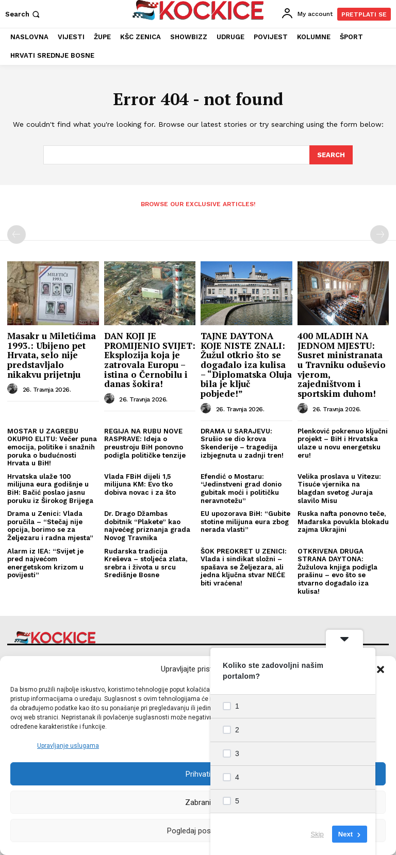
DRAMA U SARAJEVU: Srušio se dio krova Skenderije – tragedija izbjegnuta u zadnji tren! (242, 443)
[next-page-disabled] (379, 234)
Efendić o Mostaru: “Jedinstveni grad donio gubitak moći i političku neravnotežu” (241, 488)
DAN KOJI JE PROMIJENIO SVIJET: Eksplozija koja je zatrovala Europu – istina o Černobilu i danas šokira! (149, 359)
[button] (380, 669)
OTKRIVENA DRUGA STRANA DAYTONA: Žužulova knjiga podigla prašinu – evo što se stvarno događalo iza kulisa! (337, 570)
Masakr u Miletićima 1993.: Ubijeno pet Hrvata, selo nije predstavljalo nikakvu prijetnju (51, 354)
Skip (317, 834)
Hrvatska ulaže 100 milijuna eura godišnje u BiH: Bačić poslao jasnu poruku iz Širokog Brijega (50, 488)
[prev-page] (16, 234)
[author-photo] (14, 388)
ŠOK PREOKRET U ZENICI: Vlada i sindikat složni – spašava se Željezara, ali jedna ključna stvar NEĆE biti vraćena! (244, 566)
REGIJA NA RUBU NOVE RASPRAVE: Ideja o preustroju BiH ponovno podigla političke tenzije (145, 443)
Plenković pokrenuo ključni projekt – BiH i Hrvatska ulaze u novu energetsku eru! (343, 443)
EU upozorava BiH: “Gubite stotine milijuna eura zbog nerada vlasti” (245, 521)
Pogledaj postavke (198, 830)
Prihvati (198, 774)
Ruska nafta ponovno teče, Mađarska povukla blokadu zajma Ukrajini (343, 521)
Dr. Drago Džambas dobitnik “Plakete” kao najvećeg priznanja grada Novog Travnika (147, 525)
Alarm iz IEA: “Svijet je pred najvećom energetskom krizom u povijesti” (45, 562)
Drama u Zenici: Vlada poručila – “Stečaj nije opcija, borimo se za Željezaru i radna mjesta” (50, 525)
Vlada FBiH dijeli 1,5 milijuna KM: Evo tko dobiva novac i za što (140, 484)
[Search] (331, 154)
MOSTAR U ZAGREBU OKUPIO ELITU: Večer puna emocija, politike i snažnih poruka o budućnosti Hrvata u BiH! (52, 446)
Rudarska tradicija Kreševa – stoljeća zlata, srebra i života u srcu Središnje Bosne (145, 562)
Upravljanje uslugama (68, 745)
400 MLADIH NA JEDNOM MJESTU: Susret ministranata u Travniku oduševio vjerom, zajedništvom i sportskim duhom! (342, 364)
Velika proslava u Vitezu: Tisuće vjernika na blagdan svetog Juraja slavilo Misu (339, 488)
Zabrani (198, 802)
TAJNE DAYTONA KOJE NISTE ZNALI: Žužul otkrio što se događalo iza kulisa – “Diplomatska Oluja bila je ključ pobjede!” (246, 364)
